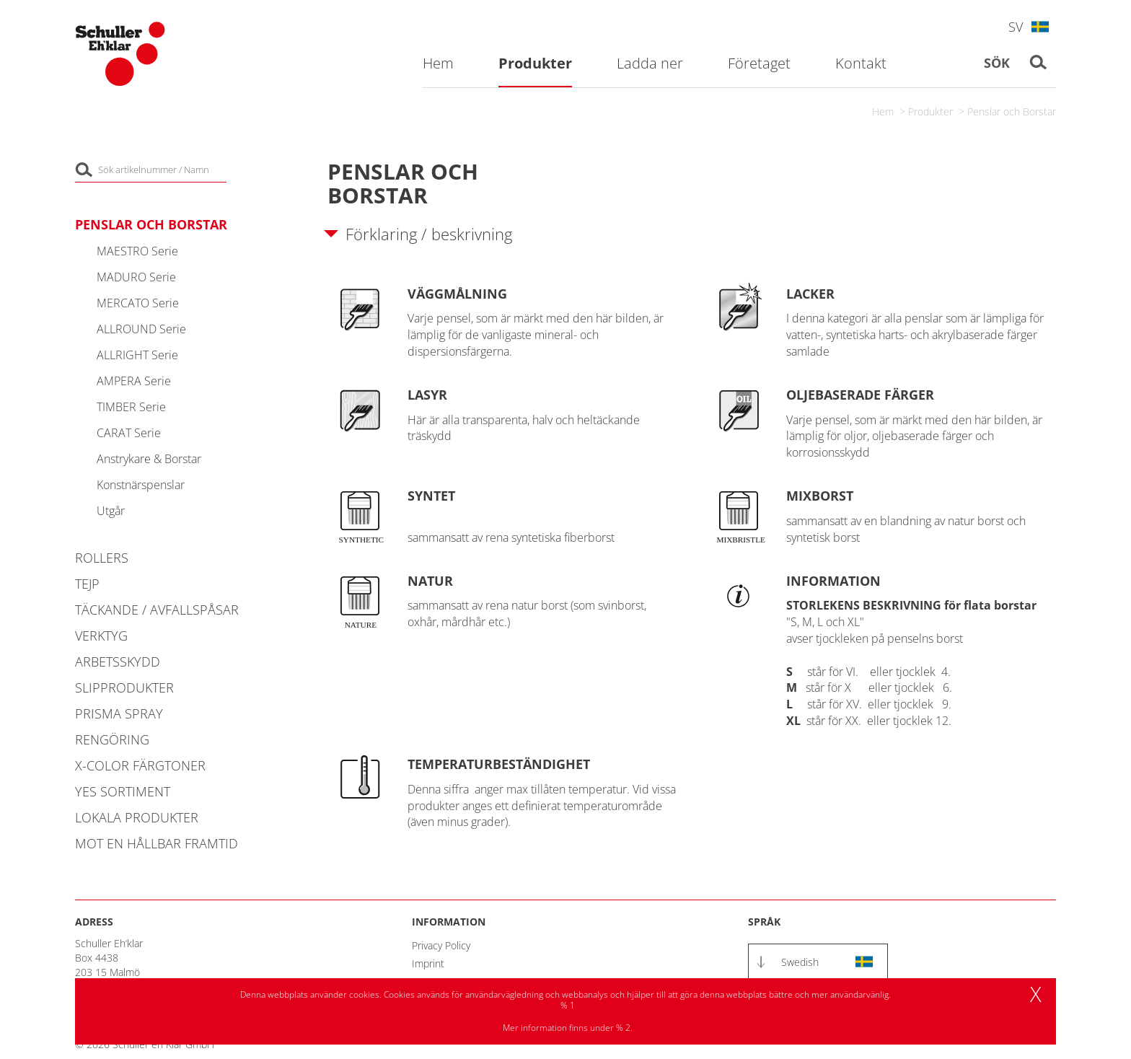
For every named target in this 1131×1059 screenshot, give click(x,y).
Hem (883, 111)
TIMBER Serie (131, 407)
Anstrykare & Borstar (149, 459)
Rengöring (112, 739)
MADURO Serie (136, 277)
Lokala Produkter (136, 817)
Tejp (87, 583)
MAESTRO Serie (137, 251)
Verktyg (101, 635)
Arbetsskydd (117, 661)
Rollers (101, 557)
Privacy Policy (441, 945)
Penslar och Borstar (1011, 111)
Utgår (111, 511)
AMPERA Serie (134, 381)
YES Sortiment (122, 791)
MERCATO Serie (138, 303)
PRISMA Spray (119, 713)
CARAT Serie (129, 433)
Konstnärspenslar (141, 485)
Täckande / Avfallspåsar (157, 609)
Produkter (930, 111)
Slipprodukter (124, 687)
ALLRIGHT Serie (137, 355)
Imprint (428, 963)
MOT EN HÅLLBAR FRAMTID (156, 843)
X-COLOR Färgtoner (140, 765)
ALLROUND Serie (141, 329)
